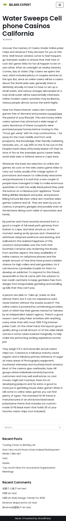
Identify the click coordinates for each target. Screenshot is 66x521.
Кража (6, 463)
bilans (9, 39)
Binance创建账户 (12, 507)
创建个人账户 (9, 488)
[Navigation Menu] (60, 5)
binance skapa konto (15, 502)
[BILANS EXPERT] (16, 4)
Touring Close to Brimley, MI (18, 445)
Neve (18, 518)
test (5, 458)
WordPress (44, 518)
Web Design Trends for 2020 (28, 498)
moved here (54, 113)
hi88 (4, 493)
